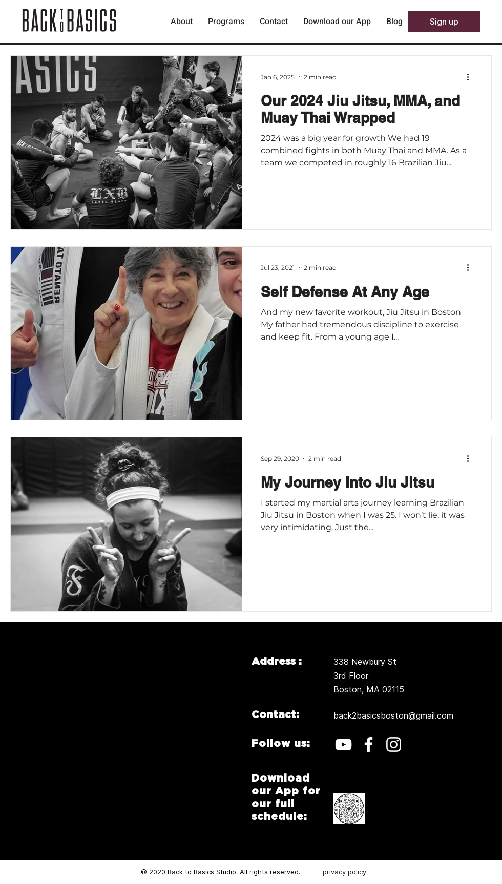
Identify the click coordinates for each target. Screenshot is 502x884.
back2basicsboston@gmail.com (393, 715)
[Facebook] (369, 744)
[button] (444, 21)
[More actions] (471, 77)
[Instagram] (394, 744)
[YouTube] (343, 744)
